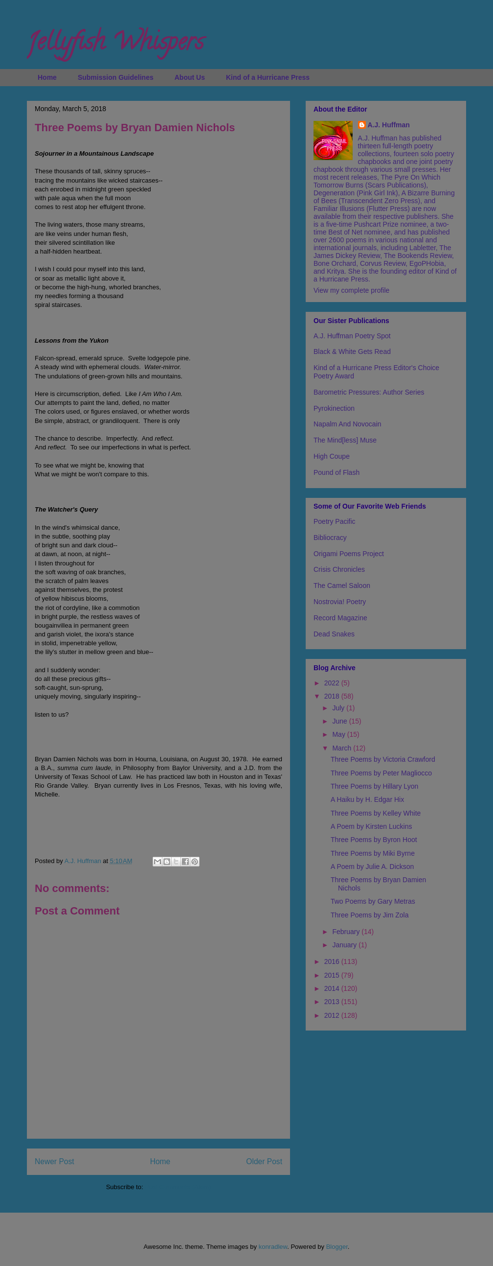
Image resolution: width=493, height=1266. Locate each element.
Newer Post (54, 1161)
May (339, 734)
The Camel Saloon (342, 585)
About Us (190, 77)
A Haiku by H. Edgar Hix (367, 799)
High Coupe (332, 456)
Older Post (264, 1161)
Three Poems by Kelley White (376, 813)
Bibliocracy (330, 537)
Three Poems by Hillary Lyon (374, 786)
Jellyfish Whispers (115, 44)
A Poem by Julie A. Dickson (372, 866)
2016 (332, 961)
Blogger (337, 1246)
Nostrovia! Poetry (340, 602)
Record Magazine (340, 618)
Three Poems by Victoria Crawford (383, 759)
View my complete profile (351, 290)
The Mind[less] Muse (345, 440)
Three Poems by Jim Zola (370, 915)
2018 (332, 696)
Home (47, 77)
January (345, 945)
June (340, 721)
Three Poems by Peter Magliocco (381, 773)
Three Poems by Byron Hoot (374, 840)
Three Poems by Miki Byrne (373, 853)
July (339, 708)
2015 (332, 975)
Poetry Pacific (335, 521)
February (346, 932)
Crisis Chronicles (339, 569)
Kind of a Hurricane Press (268, 77)
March (342, 748)
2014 (332, 988)
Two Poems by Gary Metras (373, 901)
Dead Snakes (334, 634)
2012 (332, 1015)
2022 (332, 683)
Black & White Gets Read (352, 351)
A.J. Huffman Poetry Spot (352, 336)
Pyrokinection (334, 408)
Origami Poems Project (349, 554)
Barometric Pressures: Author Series (369, 392)
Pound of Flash (336, 472)
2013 (332, 1002)
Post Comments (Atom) (178, 1187)
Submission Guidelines (116, 77)
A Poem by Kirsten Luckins (371, 826)
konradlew (273, 1246)
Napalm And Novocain (347, 424)
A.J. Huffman (389, 125)
